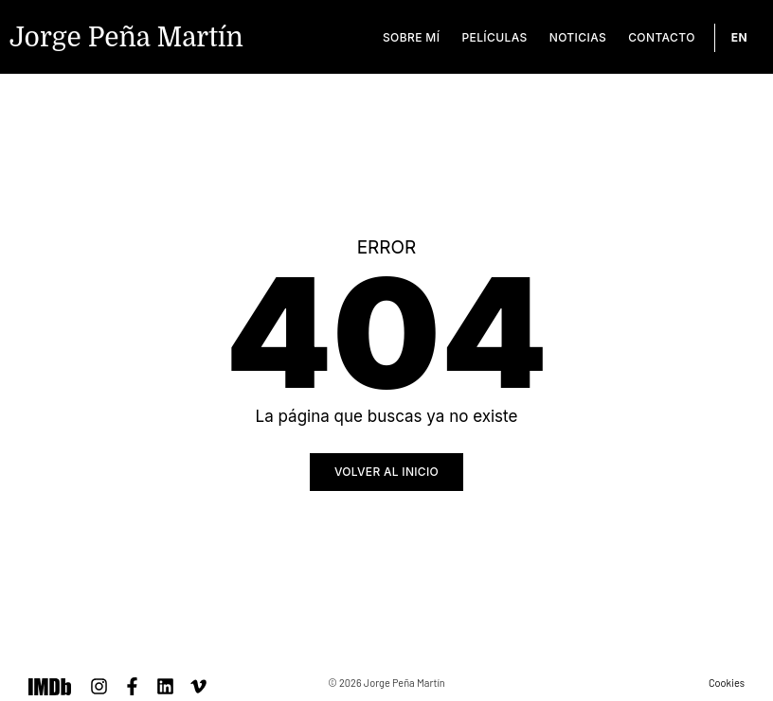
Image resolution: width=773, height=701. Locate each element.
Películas (494, 37)
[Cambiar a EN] (739, 38)
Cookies (727, 682)
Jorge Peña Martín (126, 38)
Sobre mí (411, 37)
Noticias (577, 37)
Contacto (661, 37)
